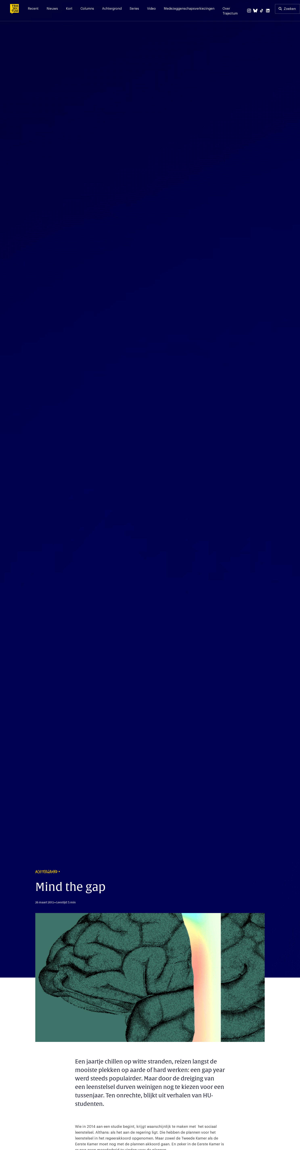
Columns (87, 8)
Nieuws (52, 8)
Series (134, 8)
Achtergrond (112, 8)
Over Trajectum (230, 11)
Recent (33, 8)
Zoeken (290, 8)
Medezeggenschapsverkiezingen (189, 8)
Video (151, 8)
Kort (69, 8)
